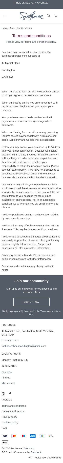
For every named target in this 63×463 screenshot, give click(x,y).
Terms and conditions (21, 28)
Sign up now (31, 302)
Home (5, 28)
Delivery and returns (13, 411)
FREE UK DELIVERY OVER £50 (31, 3)
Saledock (36, 452)
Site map (29, 448)
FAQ (4, 428)
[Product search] (48, 15)
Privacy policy (9, 416)
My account (8, 383)
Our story (7, 372)
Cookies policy (10, 422)
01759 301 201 (10, 340)
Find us (6, 377)
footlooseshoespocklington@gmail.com (24, 346)
